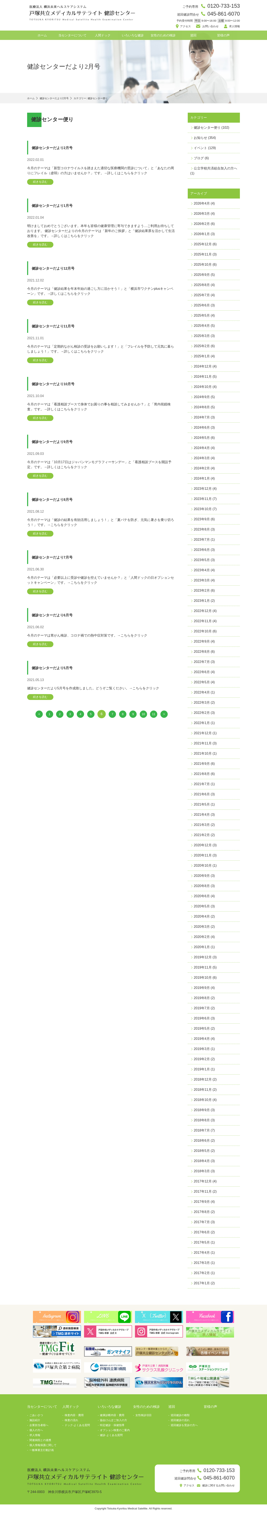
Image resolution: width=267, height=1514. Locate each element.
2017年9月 (202, 1203)
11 (158, 724)
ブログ (199, 160)
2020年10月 (203, 867)
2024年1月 (202, 480)
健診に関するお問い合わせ (216, 1488)
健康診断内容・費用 (112, 1416)
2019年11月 (203, 969)
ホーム (42, 37)
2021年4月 (202, 816)
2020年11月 (203, 857)
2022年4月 (202, 694)
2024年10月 (203, 388)
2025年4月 (202, 327)
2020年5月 (202, 908)
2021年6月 (202, 796)
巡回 (193, 37)
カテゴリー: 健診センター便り (104, 99)
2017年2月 (202, 1274)
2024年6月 (202, 429)
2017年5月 (202, 1244)
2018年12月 (203, 1081)
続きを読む (42, 183)
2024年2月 (202, 470)
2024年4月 (202, 449)
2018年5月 (202, 1152)
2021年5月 (202, 806)
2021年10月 (203, 755)
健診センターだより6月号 (59, 623)
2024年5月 (202, 439)
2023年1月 (202, 602)
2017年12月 (203, 1183)
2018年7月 (202, 1132)
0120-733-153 (222, 6)
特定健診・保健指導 (112, 1426)
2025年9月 (202, 276)
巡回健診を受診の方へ (184, 1426)
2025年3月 (202, 337)
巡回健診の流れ (180, 1421)
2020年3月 (202, 928)
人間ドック (103, 37)
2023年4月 (202, 572)
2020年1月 (202, 948)
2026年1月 (202, 235)
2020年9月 (202, 877)
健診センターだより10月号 (60, 388)
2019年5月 (202, 1030)
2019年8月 (202, 999)
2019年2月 (202, 1060)
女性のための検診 (163, 37)
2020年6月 (202, 898)
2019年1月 (202, 1071)
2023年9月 (202, 521)
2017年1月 (202, 1285)
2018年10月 (203, 1101)
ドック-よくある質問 (77, 1426)
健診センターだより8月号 (59, 505)
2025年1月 (202, 358)
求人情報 (233, 27)
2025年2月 (202, 347)
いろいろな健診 (133, 37)
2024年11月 (203, 378)
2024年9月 (202, 398)
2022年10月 (203, 633)
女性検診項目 (143, 1416)
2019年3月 (202, 1050)
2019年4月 (202, 1040)
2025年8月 (202, 286)
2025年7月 (202, 297)
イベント (200, 149)
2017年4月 (202, 1254)
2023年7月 (202, 541)
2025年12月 (203, 246)
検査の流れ (71, 1421)
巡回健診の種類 (180, 1416)
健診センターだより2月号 (59, 149)
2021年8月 (202, 775)
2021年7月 (202, 785)
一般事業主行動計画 (41, 1451)
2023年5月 (202, 561)
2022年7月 (202, 663)
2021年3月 (202, 826)
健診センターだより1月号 (59, 207)
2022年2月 (202, 714)
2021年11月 (203, 745)
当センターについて (72, 37)
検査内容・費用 (74, 1416)
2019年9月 (202, 989)
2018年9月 (202, 1111)
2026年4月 (202, 205)
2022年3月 (202, 704)
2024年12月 (203, 368)
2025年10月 (203, 266)
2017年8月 (202, 1213)
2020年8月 (202, 887)
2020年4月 (202, 918)
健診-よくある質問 (111, 1436)
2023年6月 (202, 551)
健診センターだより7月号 (59, 564)
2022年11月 (203, 622)
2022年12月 (203, 612)
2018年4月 (202, 1162)
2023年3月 (202, 582)
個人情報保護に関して (43, 1446)
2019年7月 (202, 1010)
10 (147, 724)
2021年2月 (202, 836)
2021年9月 (202, 765)
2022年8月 (202, 653)
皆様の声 (223, 37)
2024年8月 (202, 409)
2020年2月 (202, 938)
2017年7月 (202, 1223)
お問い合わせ (210, 27)
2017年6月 (202, 1234)
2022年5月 (202, 684)
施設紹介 (34, 1421)
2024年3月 (202, 459)
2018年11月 (203, 1091)
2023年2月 (202, 592)
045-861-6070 (222, 15)
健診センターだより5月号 (59, 676)
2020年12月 (203, 847)
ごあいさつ (36, 1416)
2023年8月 (202, 531)
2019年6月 (202, 1020)
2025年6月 (202, 307)
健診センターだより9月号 (59, 447)
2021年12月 (203, 735)
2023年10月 (203, 510)
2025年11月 (203, 256)
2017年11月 (203, 1193)
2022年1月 (202, 724)
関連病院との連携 (40, 1441)
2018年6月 (202, 1142)
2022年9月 (202, 643)
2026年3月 (202, 215)
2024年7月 (202, 419)
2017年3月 (202, 1264)
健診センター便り (207, 129)
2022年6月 (202, 673)
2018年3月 (202, 1173)
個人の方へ (36, 1431)
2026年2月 (202, 225)
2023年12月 (203, 490)
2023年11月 (203, 500)
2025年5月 (202, 317)
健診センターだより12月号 (60, 271)
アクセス (186, 27)
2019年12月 (203, 959)
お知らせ (200, 139)
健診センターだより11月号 (60, 330)
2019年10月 (203, 979)
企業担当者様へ (38, 1426)
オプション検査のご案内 (115, 1431)
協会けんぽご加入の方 (113, 1421)
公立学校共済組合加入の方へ (215, 170)
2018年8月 (202, 1122)
